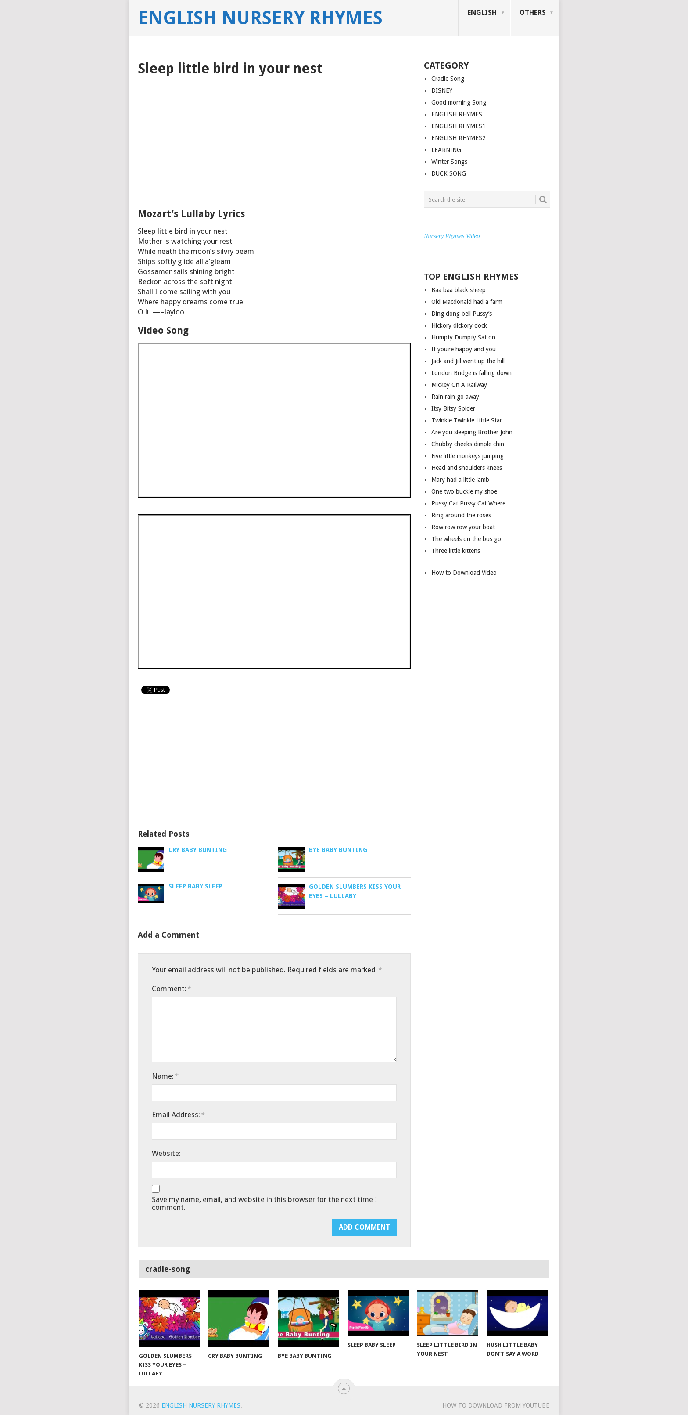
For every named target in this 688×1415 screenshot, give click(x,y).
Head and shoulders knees (466, 467)
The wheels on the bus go (466, 538)
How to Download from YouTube (495, 1405)
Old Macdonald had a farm (466, 301)
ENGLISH (482, 12)
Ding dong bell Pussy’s (461, 313)
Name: (165, 1076)
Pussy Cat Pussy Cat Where (468, 503)
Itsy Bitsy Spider (453, 408)
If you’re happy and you (463, 349)
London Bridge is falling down (471, 372)
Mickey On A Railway (459, 384)
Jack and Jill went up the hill (468, 361)
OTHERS (533, 12)
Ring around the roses (461, 515)
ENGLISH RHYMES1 (458, 126)
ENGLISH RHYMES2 (458, 137)
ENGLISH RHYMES (456, 114)
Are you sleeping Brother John (471, 432)
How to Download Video (464, 572)
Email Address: (178, 1114)
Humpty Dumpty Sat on (463, 337)
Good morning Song (458, 102)
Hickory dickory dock (459, 325)
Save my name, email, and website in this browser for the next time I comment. (264, 1203)
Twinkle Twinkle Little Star (466, 420)
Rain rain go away (455, 396)
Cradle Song (447, 78)
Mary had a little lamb (460, 479)
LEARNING (446, 149)
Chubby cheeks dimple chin (467, 444)
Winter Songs (449, 161)
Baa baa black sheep (458, 289)
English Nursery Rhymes (260, 18)
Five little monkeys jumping (467, 455)
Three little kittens (455, 550)
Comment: (171, 988)
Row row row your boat (463, 527)
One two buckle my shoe (464, 491)
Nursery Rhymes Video (452, 236)
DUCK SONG (448, 173)
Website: (166, 1153)
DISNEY (441, 90)
